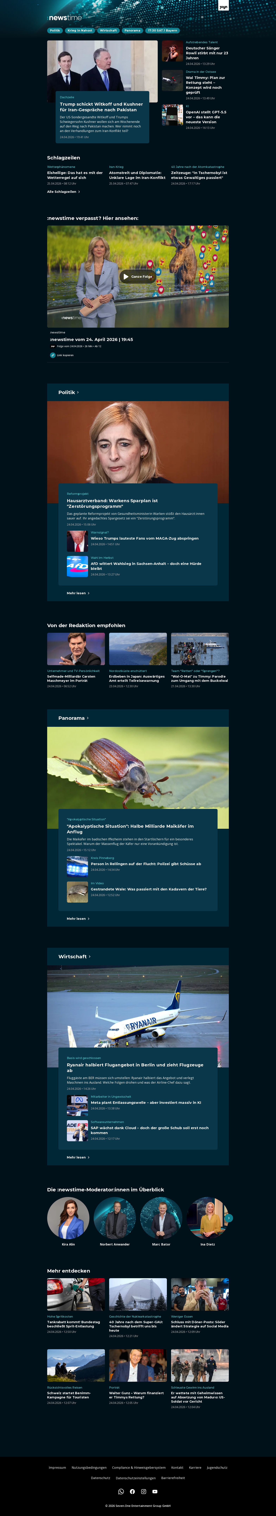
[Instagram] (143, 1491)
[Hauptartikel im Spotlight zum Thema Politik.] (68, 392)
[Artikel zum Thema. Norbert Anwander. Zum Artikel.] (115, 1222)
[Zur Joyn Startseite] (223, 5)
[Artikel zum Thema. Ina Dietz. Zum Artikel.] (208, 1222)
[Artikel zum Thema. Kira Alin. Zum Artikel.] (68, 1222)
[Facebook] (132, 1491)
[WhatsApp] (121, 1491)
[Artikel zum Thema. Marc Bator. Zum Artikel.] (161, 1222)
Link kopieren (62, 355)
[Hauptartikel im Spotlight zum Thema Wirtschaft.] (74, 956)
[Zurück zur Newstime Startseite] (64, 17)
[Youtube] (155, 1491)
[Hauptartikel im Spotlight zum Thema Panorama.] (73, 718)
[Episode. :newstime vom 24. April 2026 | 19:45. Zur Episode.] (138, 287)
